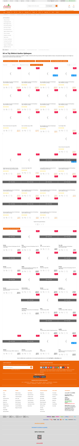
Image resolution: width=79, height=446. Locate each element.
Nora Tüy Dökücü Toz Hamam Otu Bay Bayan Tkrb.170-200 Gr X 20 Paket (48, 82)
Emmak (4, 266)
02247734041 (63, 0)
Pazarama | (55, 382)
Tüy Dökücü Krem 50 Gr (7, 267)
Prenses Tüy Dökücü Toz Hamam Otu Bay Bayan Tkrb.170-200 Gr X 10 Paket (48, 190)
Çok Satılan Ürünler (31, 404)
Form (40, 12)
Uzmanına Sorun (6, 398)
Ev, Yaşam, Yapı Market (8, 39)
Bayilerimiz (5, 402)
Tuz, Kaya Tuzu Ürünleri (8, 41)
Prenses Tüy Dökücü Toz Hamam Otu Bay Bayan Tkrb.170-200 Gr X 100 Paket (67, 168)
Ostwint (4, 349)
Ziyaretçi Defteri (6, 411)
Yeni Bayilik (54, 398)
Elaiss (41, 308)
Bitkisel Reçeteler (43, 402)
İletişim (40, 14)
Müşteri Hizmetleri (18, 407)
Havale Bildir (54, 404)
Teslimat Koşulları (18, 396)
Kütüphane (42, 392)
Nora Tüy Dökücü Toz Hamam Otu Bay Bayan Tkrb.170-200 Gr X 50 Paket (29, 82)
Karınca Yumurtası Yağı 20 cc (45, 246)
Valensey (23, 349)
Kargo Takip (6, 0)
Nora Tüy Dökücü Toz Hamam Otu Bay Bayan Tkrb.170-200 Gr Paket (48, 126)
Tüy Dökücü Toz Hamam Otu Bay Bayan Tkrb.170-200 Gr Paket (30, 247)
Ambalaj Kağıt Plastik (7, 21)
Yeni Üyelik (50, 358)
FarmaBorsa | (34, 383)
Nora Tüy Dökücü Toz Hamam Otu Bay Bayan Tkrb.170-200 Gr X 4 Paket (29, 104)
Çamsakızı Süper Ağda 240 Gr (27, 168)
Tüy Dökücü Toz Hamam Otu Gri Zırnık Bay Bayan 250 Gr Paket (30, 310)
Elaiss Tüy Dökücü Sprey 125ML (27, 125)
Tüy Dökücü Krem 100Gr (44, 289)
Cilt (14, 12)
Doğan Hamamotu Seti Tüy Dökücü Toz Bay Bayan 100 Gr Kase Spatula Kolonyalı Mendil (10, 168)
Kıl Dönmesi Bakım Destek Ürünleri (27, 61)
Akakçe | (48, 383)
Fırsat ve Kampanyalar (7, 42)
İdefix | (51, 383)
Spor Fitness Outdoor (7, 27)
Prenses (60, 266)
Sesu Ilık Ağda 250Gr (62, 125)
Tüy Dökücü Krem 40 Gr (63, 330)
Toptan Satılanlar (31, 402)
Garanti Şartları (18, 400)
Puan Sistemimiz (30, 400)
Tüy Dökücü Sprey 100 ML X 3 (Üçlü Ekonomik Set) (48, 330)
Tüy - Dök (60, 245)
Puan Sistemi (12, 14)
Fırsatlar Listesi (30, 396)
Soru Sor (11, 0)
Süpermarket (6, 37)
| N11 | (22, 382)
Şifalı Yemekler (42, 400)
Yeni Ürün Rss (42, 411)
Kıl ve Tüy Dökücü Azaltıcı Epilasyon (59, 61)
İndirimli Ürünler (30, 394)
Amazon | (41, 382)
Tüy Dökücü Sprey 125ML (44, 309)
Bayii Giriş (54, 400)
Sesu (41, 349)
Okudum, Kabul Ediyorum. (11, 369)
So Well (60, 308)
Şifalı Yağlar (42, 398)
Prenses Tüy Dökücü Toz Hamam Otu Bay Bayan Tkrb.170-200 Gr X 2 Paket (48, 212)
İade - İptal (17, 398)
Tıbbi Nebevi (42, 394)
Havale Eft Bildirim (18, 405)
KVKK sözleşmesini (8, 369)
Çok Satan (27, 12)
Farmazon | (39, 383)
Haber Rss (42, 409)
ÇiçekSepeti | (32, 382)
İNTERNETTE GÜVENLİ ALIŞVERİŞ (39, 427)
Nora (23, 245)
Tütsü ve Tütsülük (7, 33)
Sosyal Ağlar (5, 409)
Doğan (23, 266)
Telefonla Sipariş (6, 405)
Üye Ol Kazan (30, 392)
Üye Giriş (33, 0)
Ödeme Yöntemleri (18, 394)
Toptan (33, 12)
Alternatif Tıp (42, 405)
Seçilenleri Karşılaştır (25, 64)
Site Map (41, 407)
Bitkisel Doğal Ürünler (7, 23)
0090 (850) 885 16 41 (68, 400)
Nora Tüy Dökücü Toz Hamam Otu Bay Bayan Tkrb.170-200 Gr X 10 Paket (66, 82)
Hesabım (54, 402)
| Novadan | (29, 383)
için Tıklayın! (69, 395)
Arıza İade (54, 405)
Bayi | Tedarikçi (28, 14)
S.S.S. (4, 392)
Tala (41, 245)
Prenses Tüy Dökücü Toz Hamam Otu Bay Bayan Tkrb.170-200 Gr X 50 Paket (11, 190)
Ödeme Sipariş (17, 392)
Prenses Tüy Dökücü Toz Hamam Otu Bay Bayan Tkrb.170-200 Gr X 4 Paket (11, 212)
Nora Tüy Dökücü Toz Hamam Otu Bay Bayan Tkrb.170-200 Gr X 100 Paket (11, 82)
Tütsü (20, 12)
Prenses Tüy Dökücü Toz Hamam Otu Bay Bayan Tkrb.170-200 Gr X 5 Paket (67, 190)
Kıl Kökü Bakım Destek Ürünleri (43, 61)
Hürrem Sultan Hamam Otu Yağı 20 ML (10, 125)
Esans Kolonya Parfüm (7, 29)
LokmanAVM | (27, 382)
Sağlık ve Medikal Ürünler (8, 31)
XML (53, 12)
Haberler (4, 407)
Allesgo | (44, 383)
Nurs (41, 329)
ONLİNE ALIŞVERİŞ (39, 423)
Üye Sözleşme (54, 394)
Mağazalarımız (5, 404)
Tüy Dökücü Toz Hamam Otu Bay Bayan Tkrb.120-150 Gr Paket (11, 247)
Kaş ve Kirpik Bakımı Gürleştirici (10, 61)
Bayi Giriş (22, 0)
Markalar (8, 12)
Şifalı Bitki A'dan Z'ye (7, 46)
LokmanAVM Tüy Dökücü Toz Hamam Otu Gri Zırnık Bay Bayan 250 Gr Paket (48, 168)
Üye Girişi (57, 358)
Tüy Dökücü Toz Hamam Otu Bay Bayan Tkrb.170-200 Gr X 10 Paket (67, 351)
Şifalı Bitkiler (42, 396)
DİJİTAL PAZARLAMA (39, 432)
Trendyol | (45, 382)
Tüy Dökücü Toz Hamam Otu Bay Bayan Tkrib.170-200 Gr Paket (65, 247)
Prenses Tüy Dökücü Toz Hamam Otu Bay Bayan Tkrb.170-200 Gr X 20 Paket (30, 190)
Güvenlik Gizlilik (18, 404)
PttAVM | (37, 382)
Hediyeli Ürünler (30, 398)
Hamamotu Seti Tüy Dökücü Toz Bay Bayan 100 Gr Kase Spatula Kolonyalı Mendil (30, 268)
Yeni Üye (27, 0)
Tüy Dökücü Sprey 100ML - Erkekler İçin (65, 309)
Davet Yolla (30, 405)
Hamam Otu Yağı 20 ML (44, 267)
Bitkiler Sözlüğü (42, 404)
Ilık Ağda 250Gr (42, 350)
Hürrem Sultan (25, 288)
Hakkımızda (6, 14)
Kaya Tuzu (46, 12)
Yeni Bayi (16, 0)
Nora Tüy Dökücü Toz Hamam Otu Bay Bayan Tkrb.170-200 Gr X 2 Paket (66, 104)
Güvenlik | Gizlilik (20, 14)
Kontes (4, 245)
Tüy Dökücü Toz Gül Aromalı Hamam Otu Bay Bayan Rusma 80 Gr (11, 290)
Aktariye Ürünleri (7, 19)
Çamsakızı (61, 288)
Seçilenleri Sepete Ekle (36, 65)
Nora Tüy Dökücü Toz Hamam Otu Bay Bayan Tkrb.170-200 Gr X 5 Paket (11, 104)
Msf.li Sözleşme (18, 402)
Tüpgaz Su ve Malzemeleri (8, 44)
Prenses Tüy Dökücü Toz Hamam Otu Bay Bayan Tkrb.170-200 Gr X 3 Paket (30, 212)
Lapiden (60, 329)
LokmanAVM (24, 308)
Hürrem (41, 266)
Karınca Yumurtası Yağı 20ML (27, 350)
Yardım (35, 14)
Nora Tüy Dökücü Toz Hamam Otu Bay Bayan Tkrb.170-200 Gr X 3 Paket (48, 104)
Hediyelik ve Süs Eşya (7, 35)
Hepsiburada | (50, 382)
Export (57, 12)
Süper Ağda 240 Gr (62, 289)
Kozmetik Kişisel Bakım (8, 25)
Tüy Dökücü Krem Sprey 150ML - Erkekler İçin (11, 350)
